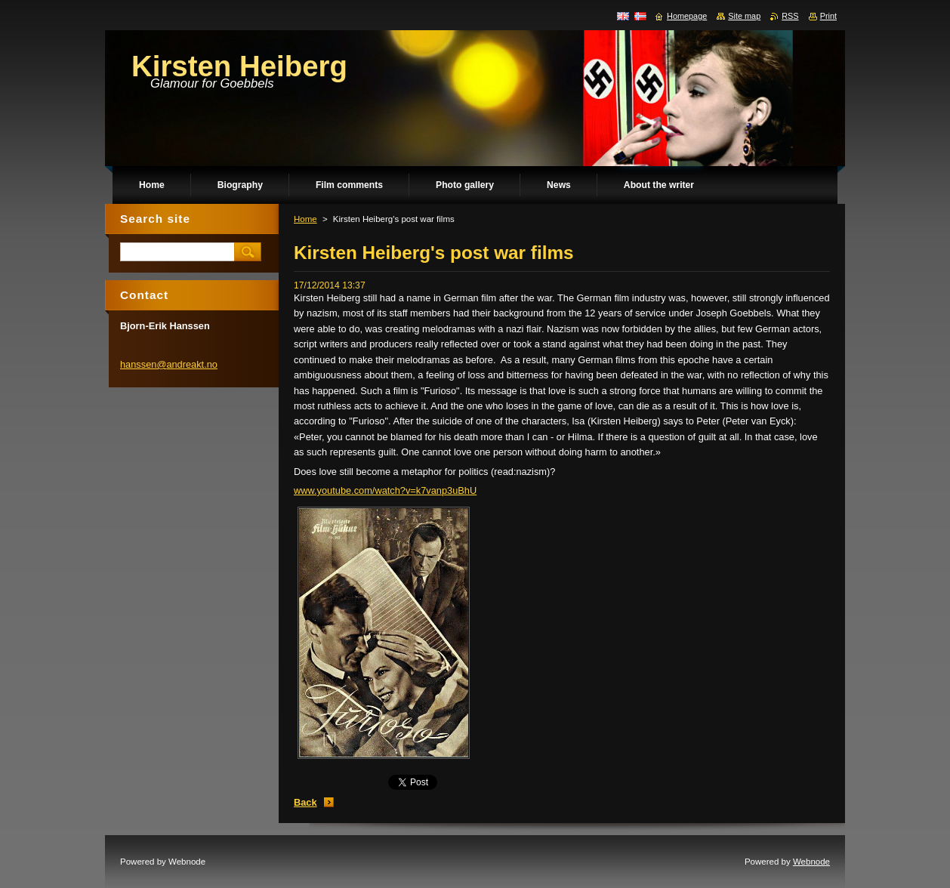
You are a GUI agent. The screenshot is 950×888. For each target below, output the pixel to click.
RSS (790, 15)
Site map (744, 15)
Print (828, 15)
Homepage (687, 15)
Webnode (811, 861)
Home (305, 219)
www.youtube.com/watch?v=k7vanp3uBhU (385, 490)
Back (305, 802)
